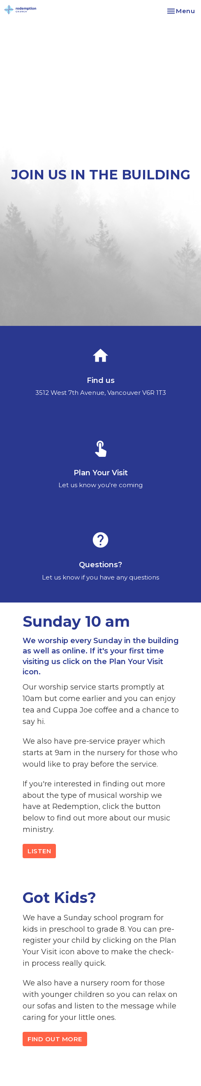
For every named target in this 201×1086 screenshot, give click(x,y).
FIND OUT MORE (55, 1039)
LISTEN (39, 851)
